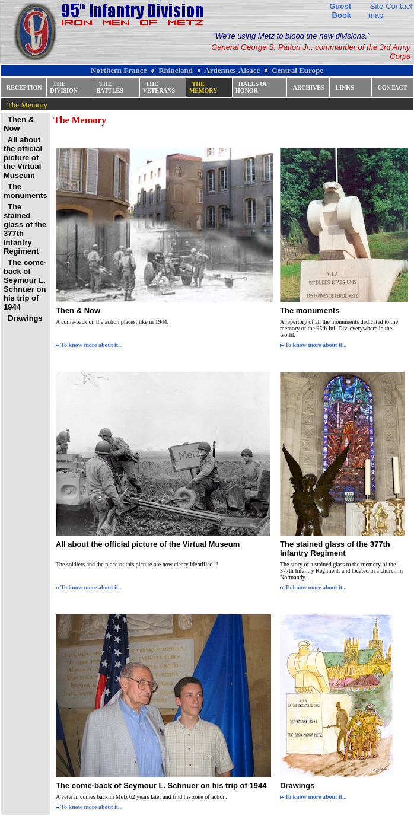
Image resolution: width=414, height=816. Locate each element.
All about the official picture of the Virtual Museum (148, 544)
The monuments (309, 310)
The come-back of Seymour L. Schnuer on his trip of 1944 (161, 785)
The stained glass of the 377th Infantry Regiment (335, 548)
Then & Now (78, 310)
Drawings (297, 785)
